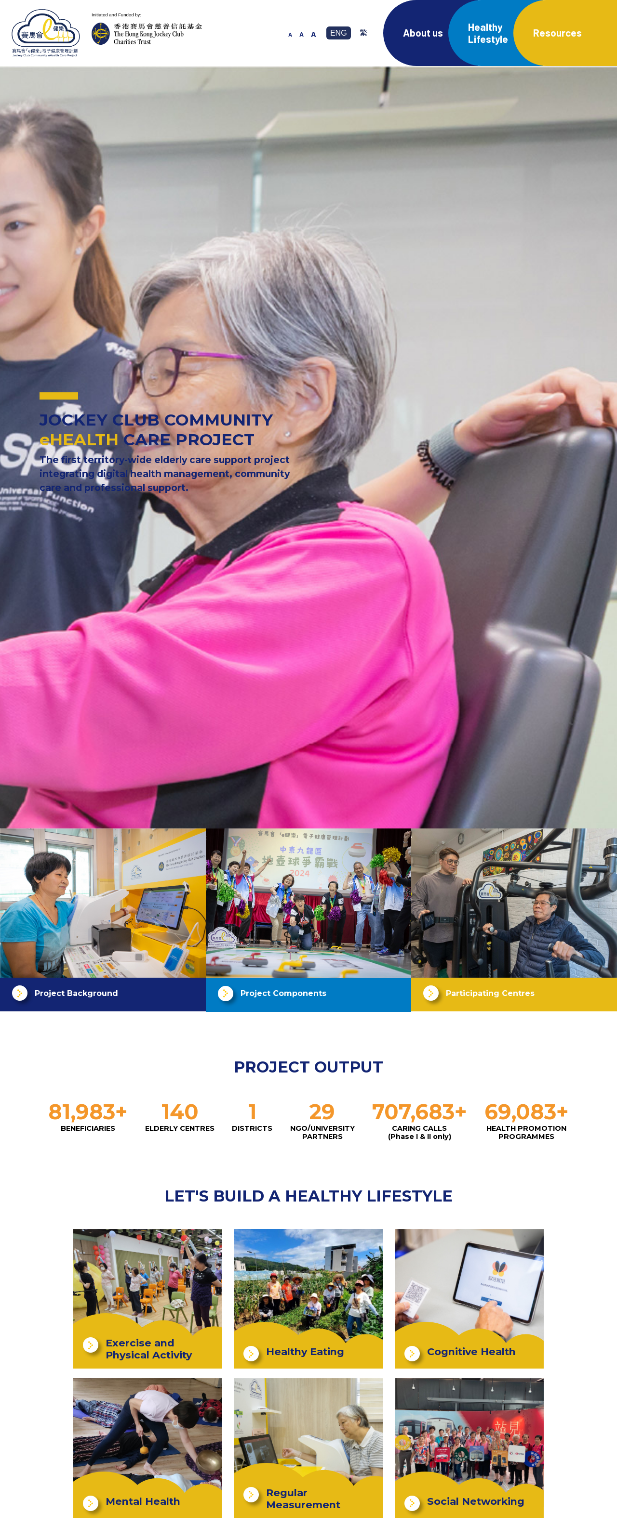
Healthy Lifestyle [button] (488, 33)
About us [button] (423, 32)
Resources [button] (557, 32)
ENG (338, 33)
